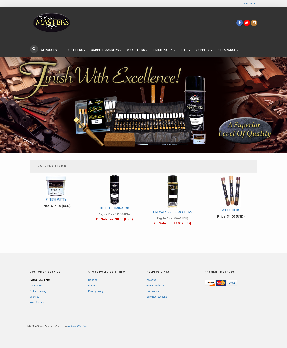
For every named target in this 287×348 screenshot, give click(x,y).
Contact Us (36, 285)
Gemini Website (155, 285)
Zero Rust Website (156, 296)
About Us (151, 280)
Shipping (92, 280)
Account (249, 3)
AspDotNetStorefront (77, 326)
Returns (92, 285)
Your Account (37, 302)
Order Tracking (38, 291)
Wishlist (34, 296)
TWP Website (153, 291)
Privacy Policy (95, 291)
